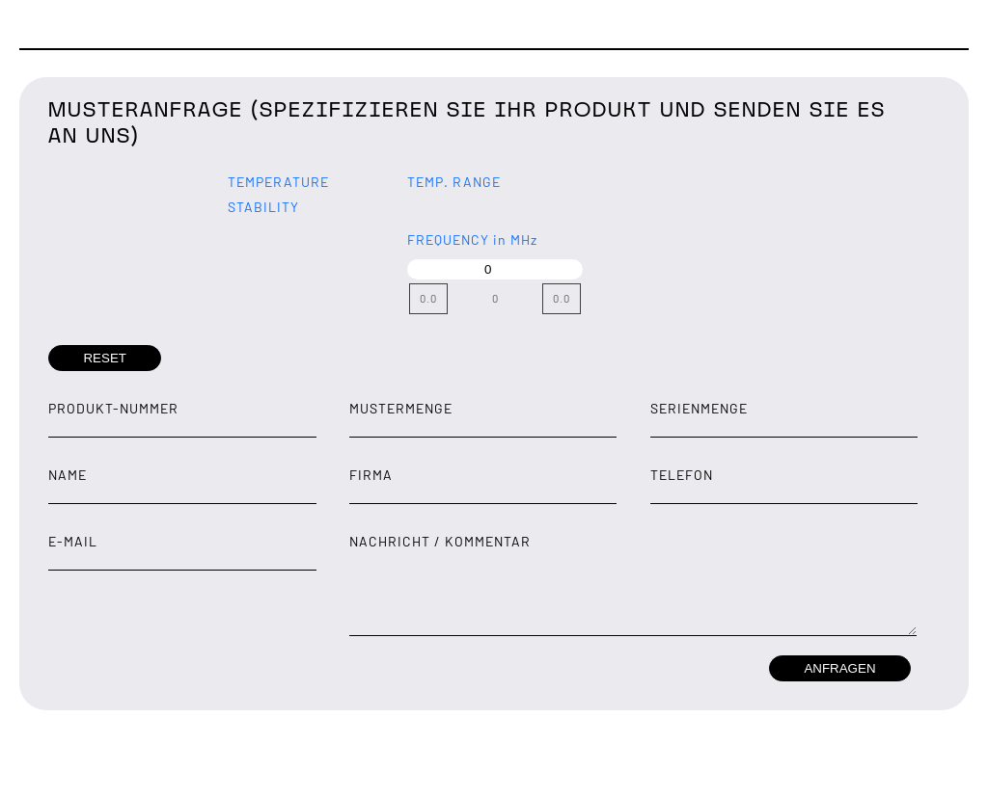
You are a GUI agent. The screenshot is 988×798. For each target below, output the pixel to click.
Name (67, 474)
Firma (371, 474)
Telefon (681, 474)
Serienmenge (699, 408)
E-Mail (72, 541)
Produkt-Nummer (113, 408)
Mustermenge (401, 408)
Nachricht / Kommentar (440, 541)
